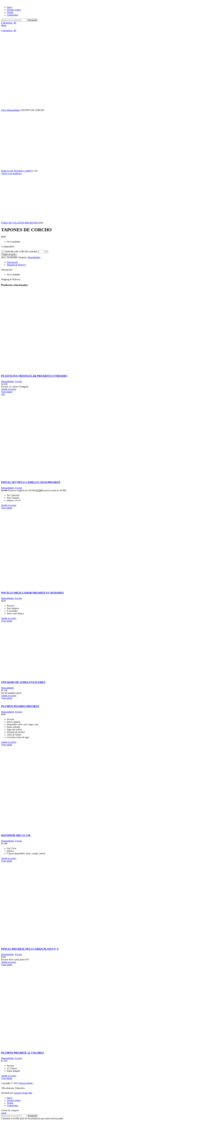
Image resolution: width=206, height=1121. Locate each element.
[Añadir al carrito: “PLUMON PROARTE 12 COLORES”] (8, 1076)
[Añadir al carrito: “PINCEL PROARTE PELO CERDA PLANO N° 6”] (8, 962)
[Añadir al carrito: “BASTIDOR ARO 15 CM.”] (8, 858)
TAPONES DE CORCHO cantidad (21, 251)
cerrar (3, 1113)
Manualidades (13, 110)
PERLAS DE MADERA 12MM (16, 171)
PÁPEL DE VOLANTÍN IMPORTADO (19, 223)
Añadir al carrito (9, 255)
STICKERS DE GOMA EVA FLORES (23, 682)
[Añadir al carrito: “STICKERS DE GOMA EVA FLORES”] (8, 695)
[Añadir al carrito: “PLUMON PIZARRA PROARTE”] (8, 742)
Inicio (4, 110)
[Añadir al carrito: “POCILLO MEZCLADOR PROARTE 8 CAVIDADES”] (8, 618)
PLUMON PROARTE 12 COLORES (22, 1052)
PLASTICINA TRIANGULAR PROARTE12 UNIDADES (34, 375)
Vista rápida (6, 392)
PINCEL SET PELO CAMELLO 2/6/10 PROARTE (30, 482)
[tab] (106, 262)
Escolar (18, 381)
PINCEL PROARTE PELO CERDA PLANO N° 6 (30, 948)
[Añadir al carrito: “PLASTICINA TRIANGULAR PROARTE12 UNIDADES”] (8, 389)
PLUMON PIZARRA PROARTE (20, 706)
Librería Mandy (25, 1083)
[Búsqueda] (13, 20)
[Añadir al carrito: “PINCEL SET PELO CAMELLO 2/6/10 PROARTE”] (8, 505)
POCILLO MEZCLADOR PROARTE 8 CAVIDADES (32, 592)
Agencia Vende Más (23, 1093)
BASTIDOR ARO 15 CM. (16, 835)
